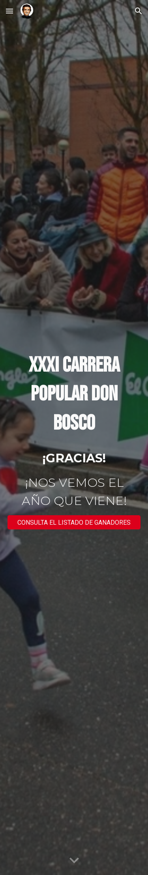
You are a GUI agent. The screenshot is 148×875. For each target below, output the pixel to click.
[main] (74, 395)
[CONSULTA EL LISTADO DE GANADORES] (74, 522)
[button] (9, 11)
